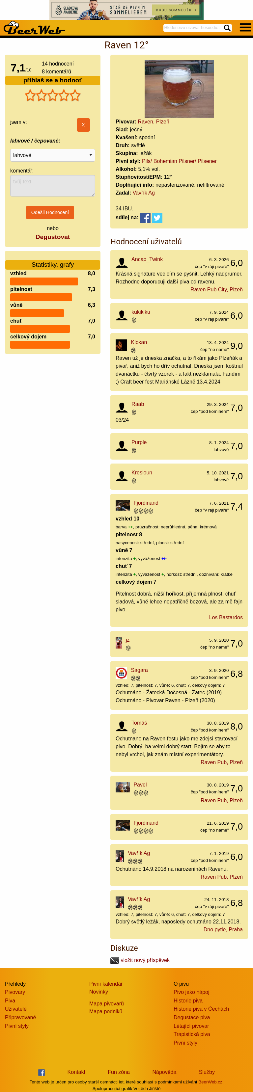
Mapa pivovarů (106, 1003)
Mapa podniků (106, 1011)
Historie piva (188, 1000)
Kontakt (76, 1072)
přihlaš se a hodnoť (52, 80)
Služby (207, 1072)
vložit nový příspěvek (140, 960)
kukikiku (140, 312)
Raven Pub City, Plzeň (216, 289)
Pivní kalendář (106, 984)
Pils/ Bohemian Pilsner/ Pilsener (179, 161)
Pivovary (15, 992)
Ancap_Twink (147, 259)
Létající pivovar (191, 1026)
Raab (137, 404)
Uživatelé (16, 1009)
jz (128, 640)
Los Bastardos (226, 617)
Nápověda (164, 1072)
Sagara (139, 670)
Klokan (139, 342)
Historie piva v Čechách (201, 1009)
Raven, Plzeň (153, 121)
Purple (139, 442)
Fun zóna (119, 1072)
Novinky (98, 992)
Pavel (140, 784)
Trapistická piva (192, 1034)
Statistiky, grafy (53, 260)
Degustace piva (192, 1017)
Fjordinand (145, 503)
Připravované (20, 1017)
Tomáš (139, 723)
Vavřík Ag (144, 193)
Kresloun (141, 472)
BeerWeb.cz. (210, 1081)
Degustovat (53, 236)
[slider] (53, 95)
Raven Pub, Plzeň (222, 762)
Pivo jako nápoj (192, 992)
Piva (10, 1000)
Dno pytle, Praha (223, 929)
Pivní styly (17, 1026)
